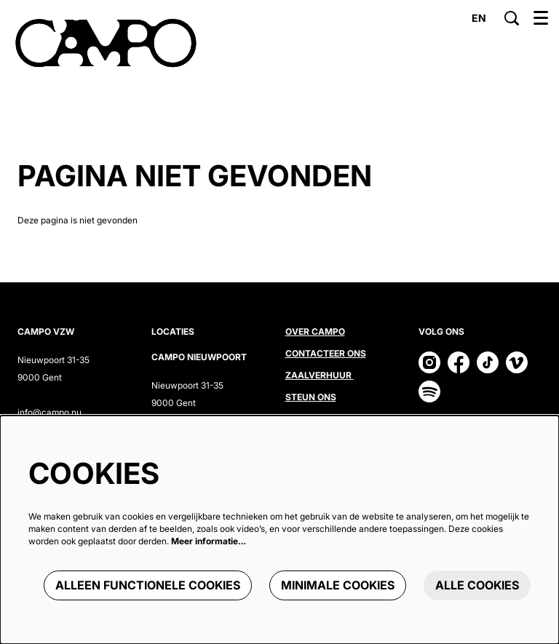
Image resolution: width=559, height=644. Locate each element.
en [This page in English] (479, 18)
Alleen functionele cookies (147, 585)
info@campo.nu (49, 412)
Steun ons (310, 396)
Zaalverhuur (319, 375)
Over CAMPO (315, 331)
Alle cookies (477, 585)
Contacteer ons (325, 353)
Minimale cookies (338, 585)
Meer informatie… (208, 541)
